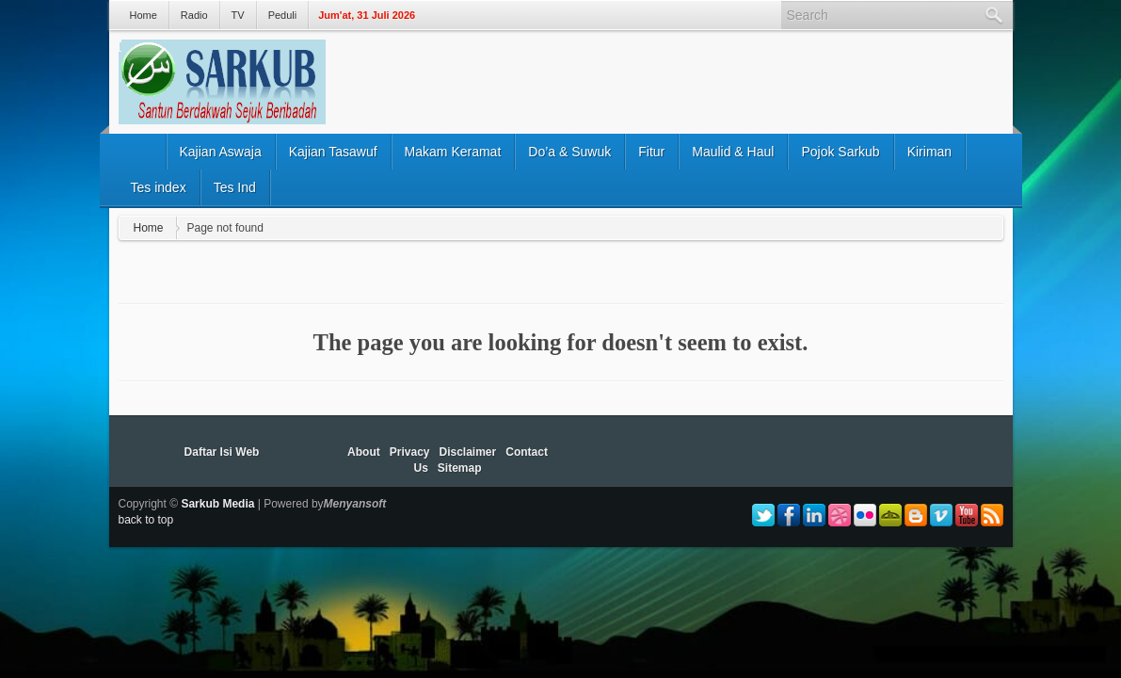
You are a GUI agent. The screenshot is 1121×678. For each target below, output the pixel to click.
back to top (146, 519)
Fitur (651, 151)
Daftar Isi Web (222, 452)
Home (143, 15)
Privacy (410, 452)
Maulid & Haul (733, 151)
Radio (194, 15)
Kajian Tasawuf (333, 151)
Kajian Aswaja (221, 151)
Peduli (282, 15)
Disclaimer (468, 452)
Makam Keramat (453, 151)
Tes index (158, 187)
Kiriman (929, 151)
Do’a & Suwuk (569, 151)
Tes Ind (235, 187)
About (363, 452)
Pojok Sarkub (840, 151)
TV (238, 15)
